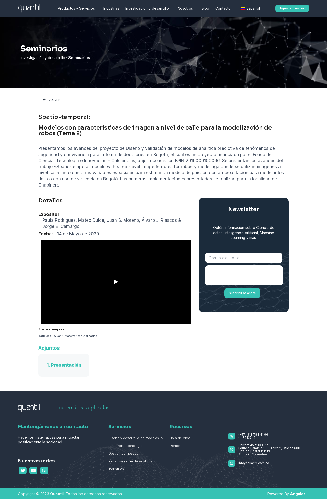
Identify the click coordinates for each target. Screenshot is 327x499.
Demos (175, 446)
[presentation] (244, 275)
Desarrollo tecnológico (126, 446)
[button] (292, 8)
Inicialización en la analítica (130, 461)
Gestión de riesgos (123, 453)
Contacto (224, 8)
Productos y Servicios (77, 8)
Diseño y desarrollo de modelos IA (135, 438)
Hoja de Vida (180, 438)
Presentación (66, 365)
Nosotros (186, 8)
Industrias (111, 8)
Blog (205, 8)
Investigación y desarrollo (148, 8)
